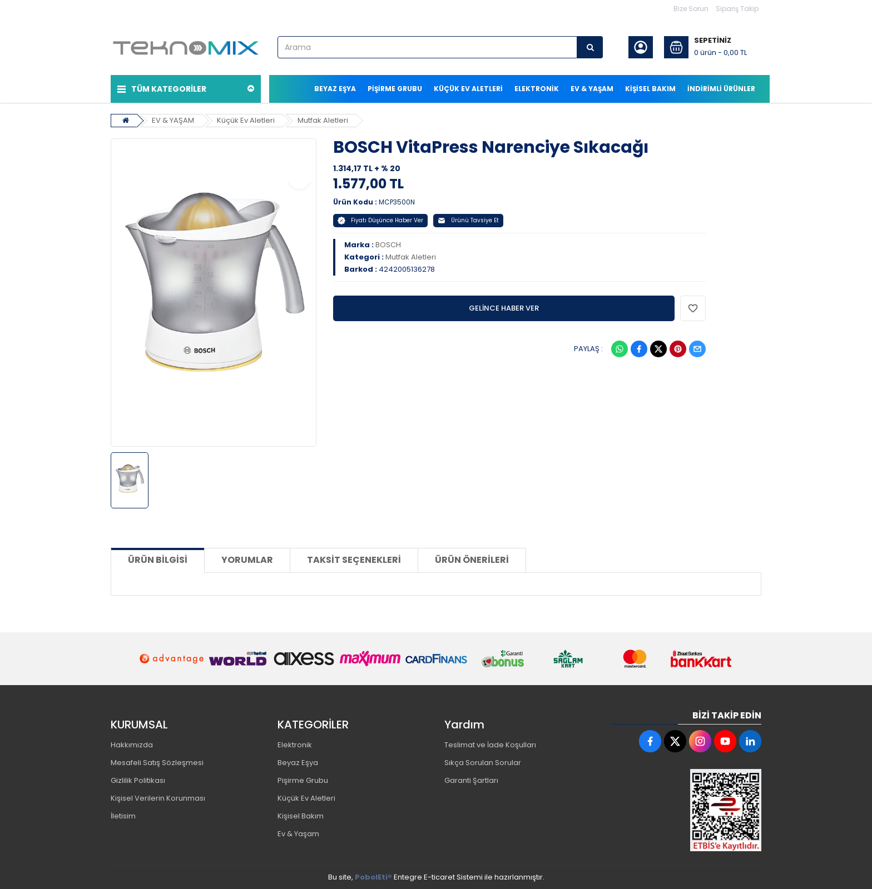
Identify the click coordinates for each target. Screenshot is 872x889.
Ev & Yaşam (298, 833)
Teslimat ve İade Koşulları (490, 745)
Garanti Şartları (471, 780)
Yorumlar (247, 559)
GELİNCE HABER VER (504, 308)
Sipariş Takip (737, 8)
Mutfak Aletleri (323, 120)
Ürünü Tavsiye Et (468, 220)
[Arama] (590, 47)
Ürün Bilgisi (157, 559)
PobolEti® (373, 877)
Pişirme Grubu (303, 780)
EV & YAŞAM (173, 120)
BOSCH (388, 244)
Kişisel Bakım (301, 816)
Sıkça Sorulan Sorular (482, 762)
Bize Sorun (690, 8)
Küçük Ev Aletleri (246, 120)
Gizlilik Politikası (138, 780)
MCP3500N (397, 202)
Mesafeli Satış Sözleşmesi (157, 762)
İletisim (123, 816)
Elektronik (295, 745)
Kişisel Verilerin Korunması (158, 798)
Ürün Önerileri (472, 559)
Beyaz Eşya (298, 762)
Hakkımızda (132, 745)
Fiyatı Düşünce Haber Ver (380, 220)
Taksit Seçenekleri (354, 559)
